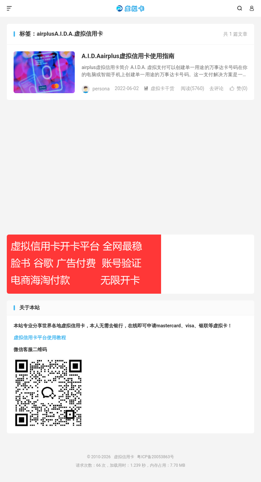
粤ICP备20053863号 (155, 456)
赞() (238, 88)
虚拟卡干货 (159, 88)
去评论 (216, 88)
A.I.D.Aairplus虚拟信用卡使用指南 (128, 55)
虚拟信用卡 (130, 8)
